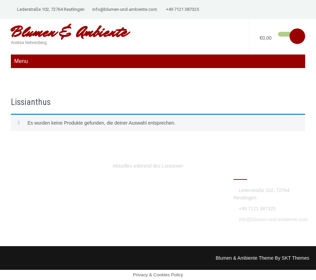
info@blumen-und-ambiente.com (124, 9)
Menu (21, 61)
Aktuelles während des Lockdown (148, 166)
